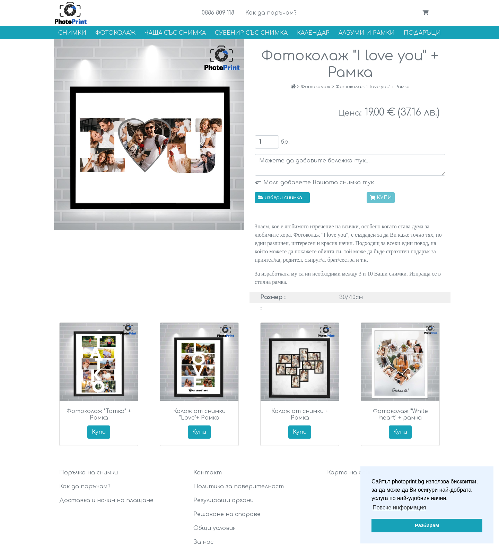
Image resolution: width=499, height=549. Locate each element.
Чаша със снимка (175, 33)
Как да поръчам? (271, 13)
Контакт (207, 473)
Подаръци (422, 33)
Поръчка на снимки (88, 473)
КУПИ (381, 197)
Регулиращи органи (223, 500)
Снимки (72, 33)
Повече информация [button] (399, 507)
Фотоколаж (115, 33)
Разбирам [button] (427, 525)
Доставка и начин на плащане (106, 500)
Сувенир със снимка (251, 33)
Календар (313, 33)
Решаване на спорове (227, 514)
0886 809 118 (218, 13)
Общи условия (214, 528)
